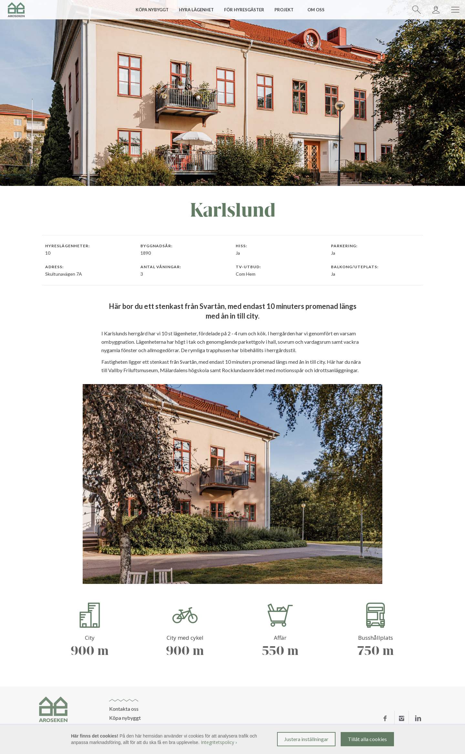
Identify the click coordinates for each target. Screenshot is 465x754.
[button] (154, 9)
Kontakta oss (124, 709)
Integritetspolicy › (219, 742)
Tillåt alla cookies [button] (367, 739)
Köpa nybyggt (125, 718)
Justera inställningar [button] (306, 739)
